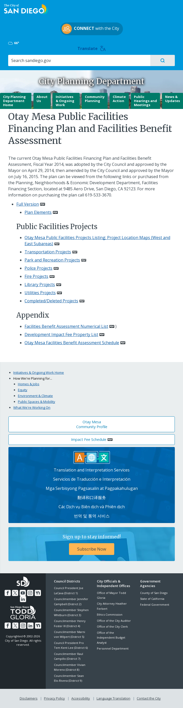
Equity (22, 390)
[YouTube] (23, 593)
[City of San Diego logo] (26, 8)
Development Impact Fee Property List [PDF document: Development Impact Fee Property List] (61, 334)
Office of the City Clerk (112, 626)
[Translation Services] (91, 457)
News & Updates (172, 98)
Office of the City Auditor (114, 621)
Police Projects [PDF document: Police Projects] (38, 268)
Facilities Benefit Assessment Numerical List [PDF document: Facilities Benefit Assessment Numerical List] (66, 326)
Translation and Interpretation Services (92, 470)
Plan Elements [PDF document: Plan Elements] (38, 212)
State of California (152, 599)
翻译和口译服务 (91, 497)
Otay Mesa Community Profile (91, 424)
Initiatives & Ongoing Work (65, 100)
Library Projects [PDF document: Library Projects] (40, 284)
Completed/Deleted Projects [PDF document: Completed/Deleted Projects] (51, 301)
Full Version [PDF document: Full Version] (27, 204)
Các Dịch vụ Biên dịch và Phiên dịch (92, 507)
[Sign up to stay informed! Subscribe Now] (91, 544)
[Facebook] (8, 593)
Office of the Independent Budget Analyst (111, 637)
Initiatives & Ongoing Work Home (38, 372)
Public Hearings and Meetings (145, 100)
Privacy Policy (54, 698)
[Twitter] (15, 593)
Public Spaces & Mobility (36, 401)
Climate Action (119, 98)
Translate (91, 48)
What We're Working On (31, 407)
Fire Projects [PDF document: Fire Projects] (36, 276)
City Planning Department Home (14, 100)
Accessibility (80, 698)
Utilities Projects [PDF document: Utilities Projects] (40, 292)
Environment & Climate (35, 395)
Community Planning (95, 98)
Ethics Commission (109, 614)
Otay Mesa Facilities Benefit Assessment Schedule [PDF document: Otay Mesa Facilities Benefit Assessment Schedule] (72, 342)
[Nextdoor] (38, 593)
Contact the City (149, 698)
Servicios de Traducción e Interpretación (91, 479)
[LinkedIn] (23, 599)
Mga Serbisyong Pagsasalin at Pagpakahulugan (92, 488)
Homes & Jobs (28, 384)
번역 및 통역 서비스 (92, 516)
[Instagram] (30, 593)
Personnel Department (113, 648)
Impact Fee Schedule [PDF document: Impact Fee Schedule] (88, 439)
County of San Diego (154, 593)
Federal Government (154, 604)
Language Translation (113, 698)
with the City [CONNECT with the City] (90, 29)
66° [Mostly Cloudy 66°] (13, 43)
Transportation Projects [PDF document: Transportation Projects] (48, 252)
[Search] (79, 60)
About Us (42, 98)
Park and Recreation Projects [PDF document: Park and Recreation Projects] (52, 260)
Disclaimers (29, 698)
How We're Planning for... (32, 378)
